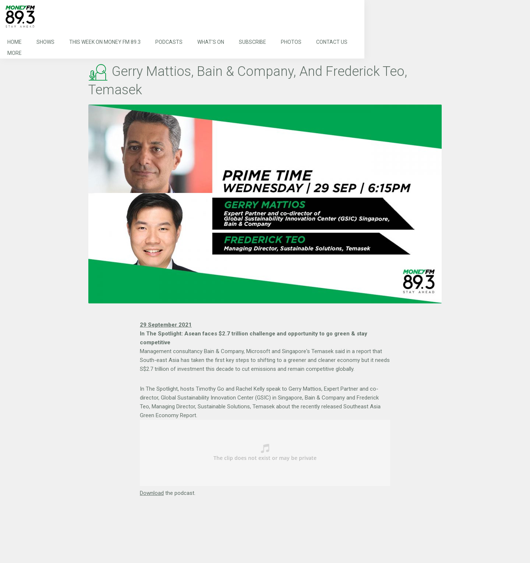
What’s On (210, 42)
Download (152, 493)
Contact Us (331, 42)
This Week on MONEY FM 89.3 (105, 42)
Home (14, 42)
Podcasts (169, 42)
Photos (291, 42)
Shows (45, 42)
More (14, 53)
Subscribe (252, 42)
